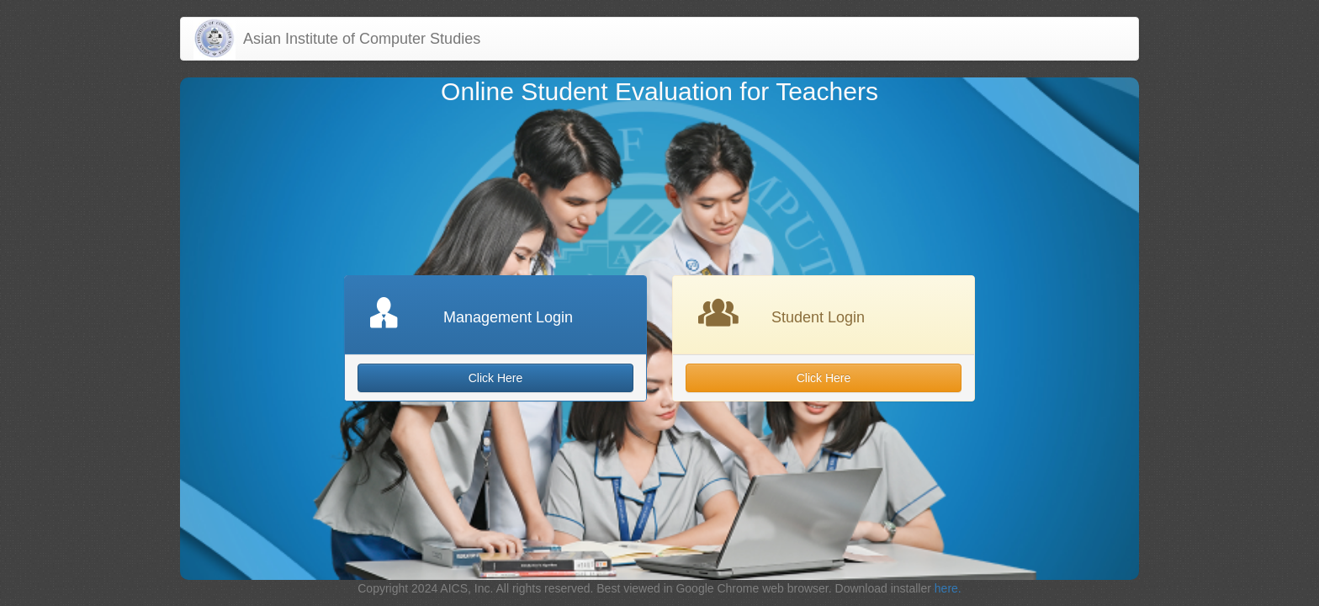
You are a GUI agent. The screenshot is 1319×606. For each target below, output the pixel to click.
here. (948, 588)
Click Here (496, 378)
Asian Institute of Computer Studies (358, 38)
